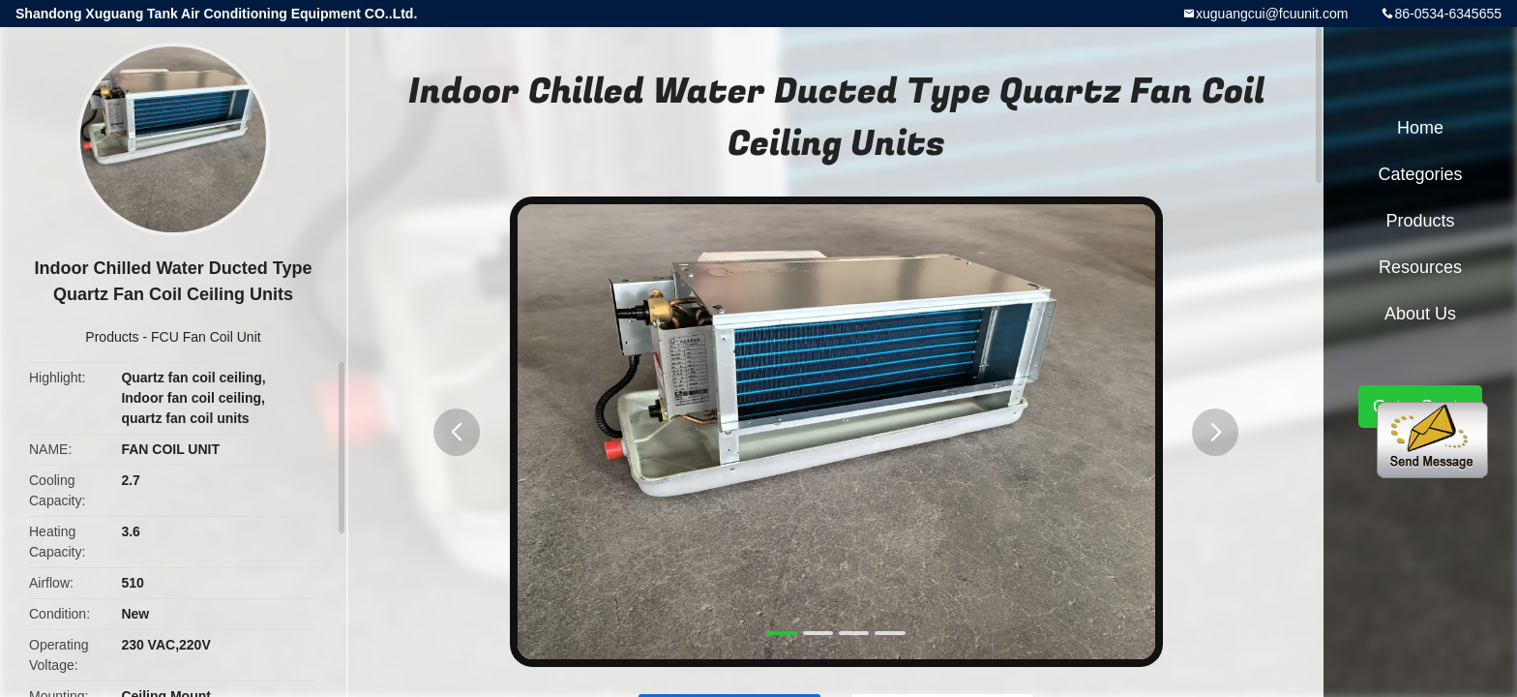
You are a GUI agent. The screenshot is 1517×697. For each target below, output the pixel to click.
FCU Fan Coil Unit (206, 337)
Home (1420, 127)
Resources (1420, 267)
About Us (1420, 313)
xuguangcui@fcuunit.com (1272, 13)
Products (111, 337)
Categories (1420, 174)
